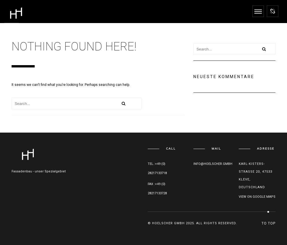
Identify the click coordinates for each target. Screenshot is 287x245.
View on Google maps (257, 197)
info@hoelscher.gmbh (212, 164)
